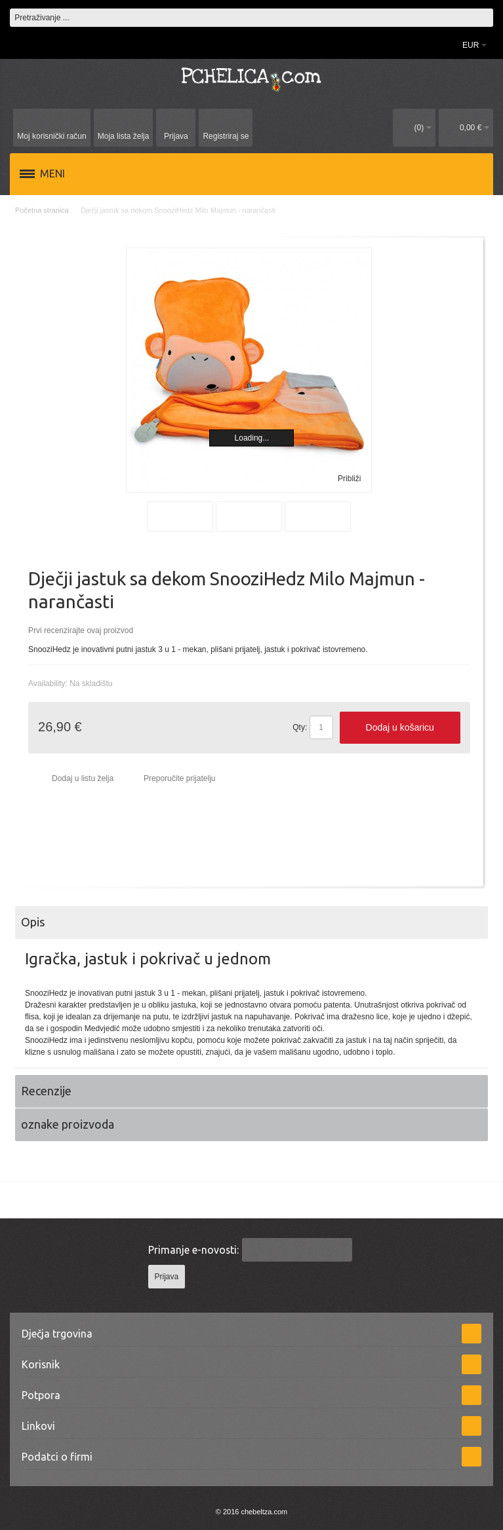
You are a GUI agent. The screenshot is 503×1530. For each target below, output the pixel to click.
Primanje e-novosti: (193, 1250)
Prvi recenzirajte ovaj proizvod (80, 630)
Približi (349, 478)
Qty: (299, 727)
